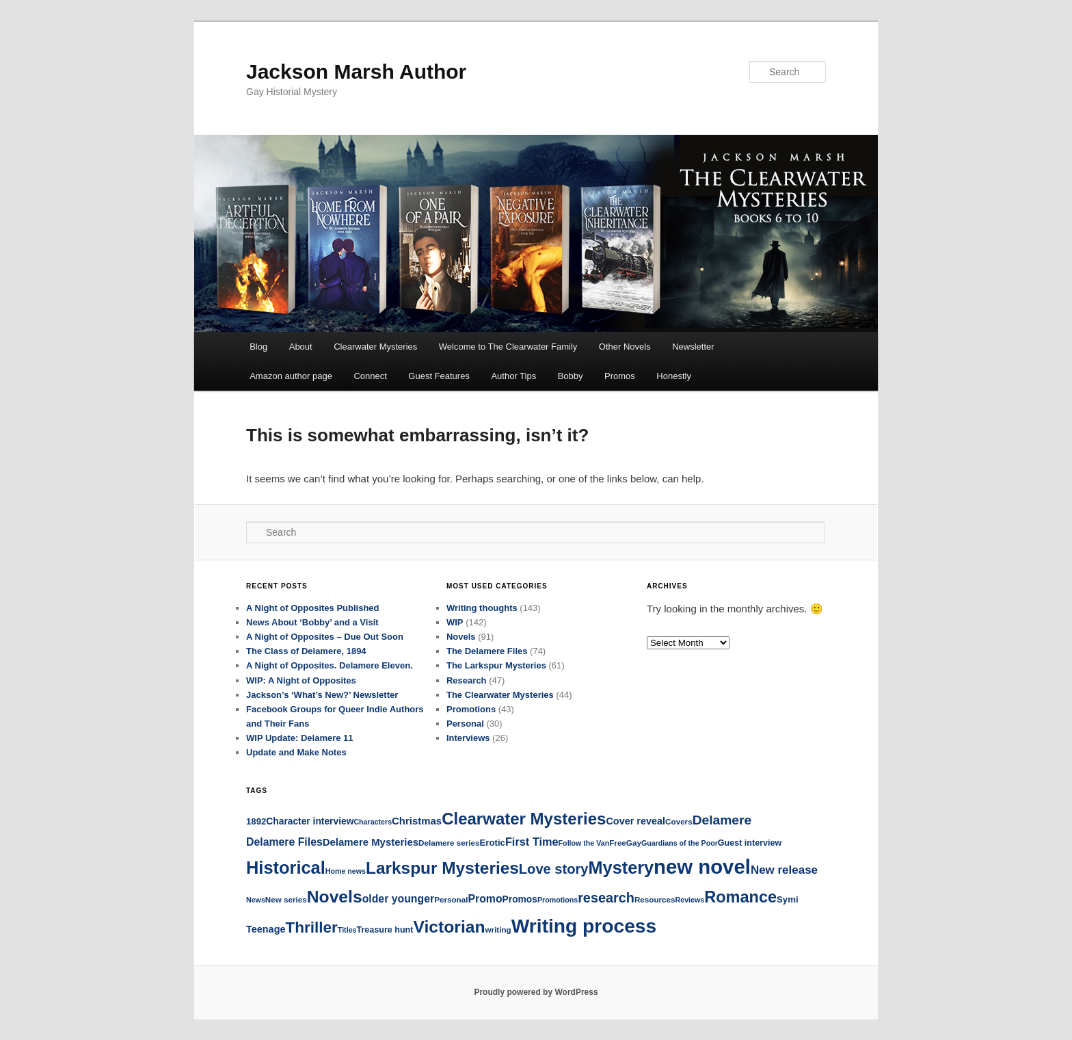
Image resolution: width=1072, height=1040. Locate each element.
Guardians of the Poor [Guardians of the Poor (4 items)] (679, 843)
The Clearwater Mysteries (500, 695)
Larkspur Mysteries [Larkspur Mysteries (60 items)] (442, 868)
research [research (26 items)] (606, 897)
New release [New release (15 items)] (784, 869)
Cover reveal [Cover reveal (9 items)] (635, 821)
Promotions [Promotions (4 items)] (557, 900)
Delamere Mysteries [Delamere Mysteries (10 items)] (370, 842)
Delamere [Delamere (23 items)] (722, 820)
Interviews (468, 738)
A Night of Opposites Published (312, 608)
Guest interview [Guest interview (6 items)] (749, 843)
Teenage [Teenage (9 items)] (266, 929)
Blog (258, 346)
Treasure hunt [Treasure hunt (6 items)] (384, 930)
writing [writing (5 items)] (498, 929)
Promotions (471, 709)
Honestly (673, 376)
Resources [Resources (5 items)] (654, 899)
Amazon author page (291, 376)
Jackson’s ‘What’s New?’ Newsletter (322, 695)
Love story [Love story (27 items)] (554, 868)
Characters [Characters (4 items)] (372, 822)
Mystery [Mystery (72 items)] (621, 867)
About (300, 346)
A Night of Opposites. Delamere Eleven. (329, 665)
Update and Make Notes (296, 752)
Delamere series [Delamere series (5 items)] (448, 842)
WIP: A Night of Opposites (301, 680)
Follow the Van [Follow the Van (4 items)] (584, 843)
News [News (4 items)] (255, 900)
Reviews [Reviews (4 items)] (690, 900)
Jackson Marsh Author (356, 71)
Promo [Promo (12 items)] (485, 899)
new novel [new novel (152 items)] (702, 866)
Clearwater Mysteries (375, 346)
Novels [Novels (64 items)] (334, 896)
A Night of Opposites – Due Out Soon (324, 637)
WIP (455, 622)
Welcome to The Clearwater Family (508, 346)
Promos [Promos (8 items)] (519, 899)
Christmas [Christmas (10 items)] (417, 821)
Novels (461, 637)
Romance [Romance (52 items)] (740, 897)
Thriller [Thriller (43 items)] (312, 927)
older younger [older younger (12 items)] (398, 899)
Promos (619, 376)
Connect (369, 376)
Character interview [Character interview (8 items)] (309, 821)
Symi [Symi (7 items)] (787, 899)
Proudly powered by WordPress (536, 992)
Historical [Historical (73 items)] (285, 867)
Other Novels (625, 346)
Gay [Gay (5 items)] (633, 842)
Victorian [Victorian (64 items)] (449, 927)
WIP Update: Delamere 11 (299, 738)
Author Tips (513, 376)
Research (466, 680)
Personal (465, 723)
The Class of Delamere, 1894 (306, 651)
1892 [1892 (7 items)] (256, 821)
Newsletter (693, 346)
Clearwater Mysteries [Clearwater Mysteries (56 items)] (524, 818)
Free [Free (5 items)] (617, 842)
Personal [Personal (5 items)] (451, 899)
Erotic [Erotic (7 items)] (492, 842)
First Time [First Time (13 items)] (532, 841)
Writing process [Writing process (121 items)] (584, 926)
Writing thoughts (482, 608)
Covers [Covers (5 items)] (679, 821)
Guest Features (439, 376)
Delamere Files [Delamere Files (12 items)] (284, 842)
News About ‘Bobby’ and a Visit (312, 622)
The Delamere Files (487, 651)
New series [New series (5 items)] (286, 899)
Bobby (570, 376)
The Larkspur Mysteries (496, 665)
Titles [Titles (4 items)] (347, 930)
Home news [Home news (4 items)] (345, 871)
